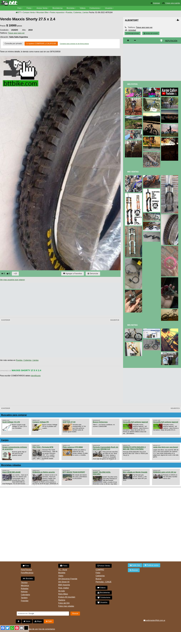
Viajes (60, 576)
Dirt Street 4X (63, 582)
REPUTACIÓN (171, 41)
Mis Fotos (132, 84)
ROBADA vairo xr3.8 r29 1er (164, 472)
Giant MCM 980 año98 (11, 472)
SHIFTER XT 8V (69, 422)
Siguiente (114, 320)
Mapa (38, 621)
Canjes (5, 440)
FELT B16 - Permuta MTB (42, 447)
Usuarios (108, 8)
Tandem (24, 598)
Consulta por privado (13, 44)
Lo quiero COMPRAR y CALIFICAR (41, 44)
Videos (82, 8)
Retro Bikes (63, 594)
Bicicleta (28, 579)
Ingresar (156, 3)
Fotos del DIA (64, 603)
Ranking (61, 600)
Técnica (24, 583)
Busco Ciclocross (100, 422)
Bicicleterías (58, 8)
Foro (19, 8)
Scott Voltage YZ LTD (11, 422)
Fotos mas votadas (66, 606)
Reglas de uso (32, 629)
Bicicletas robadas (11, 465)
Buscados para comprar (14, 415)
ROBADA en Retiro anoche (43, 472)
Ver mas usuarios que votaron (12, 280)
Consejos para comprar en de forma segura (74, 44)
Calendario (25, 595)
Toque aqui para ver (16, 33)
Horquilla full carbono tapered (135, 422)
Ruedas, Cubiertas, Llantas (27, 360)
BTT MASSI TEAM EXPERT (74, 472)
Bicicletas (71, 8)
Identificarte (36, 376)
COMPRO (100, 570)
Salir (49, 621)
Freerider (24, 601)
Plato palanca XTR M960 (73, 447)
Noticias (24, 592)
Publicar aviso (151, 565)
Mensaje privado (132, 33)
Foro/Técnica (26, 570)
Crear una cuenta (172, 3)
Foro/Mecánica (27, 573)
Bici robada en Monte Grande (135, 472)
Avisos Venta (42, 8)
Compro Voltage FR (40, 422)
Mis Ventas (133, 172)
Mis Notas (132, 325)
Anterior (5, 320)
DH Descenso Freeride (67, 579)
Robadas (24, 589)
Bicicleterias (104, 593)
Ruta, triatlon (63, 588)
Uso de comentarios (46, 629)
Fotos (29, 8)
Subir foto (135, 565)
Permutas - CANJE (103, 582)
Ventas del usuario (151, 33)
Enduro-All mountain (66, 597)
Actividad (132, 30)
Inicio (27, 621)
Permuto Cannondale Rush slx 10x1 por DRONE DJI (105, 448)
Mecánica (25, 586)
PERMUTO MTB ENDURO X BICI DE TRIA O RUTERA (134, 448)
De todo (61, 591)
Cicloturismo (94, 8)
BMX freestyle (64, 585)
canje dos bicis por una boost (165, 447)
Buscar (98, 579)
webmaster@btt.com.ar (154, 620)
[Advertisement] (42, 299)
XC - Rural (62, 570)
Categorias (100, 576)
